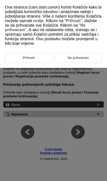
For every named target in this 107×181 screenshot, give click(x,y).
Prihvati (73, 21)
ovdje (38, 21)
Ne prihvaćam (78, 58)
